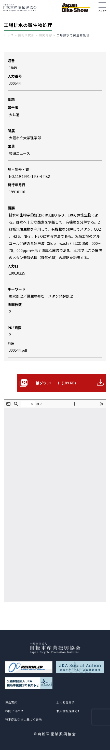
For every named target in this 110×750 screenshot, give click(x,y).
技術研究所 (26, 35)
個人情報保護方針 (68, 711)
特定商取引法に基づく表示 (23, 719)
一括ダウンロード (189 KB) (54, 382)
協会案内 (11, 702)
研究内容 (45, 35)
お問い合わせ (14, 711)
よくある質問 (65, 702)
